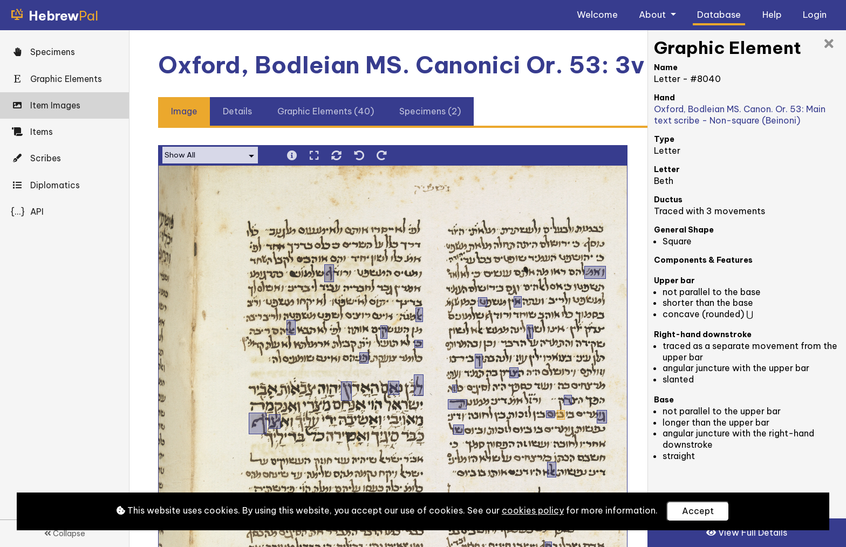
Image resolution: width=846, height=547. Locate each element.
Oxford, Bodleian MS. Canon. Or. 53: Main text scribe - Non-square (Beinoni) (739, 115)
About (653, 14)
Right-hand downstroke (703, 334)
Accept (698, 510)
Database (719, 14)
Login (815, 14)
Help (772, 14)
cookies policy (533, 510)
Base (664, 400)
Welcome (597, 14)
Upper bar (674, 280)
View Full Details (746, 532)
